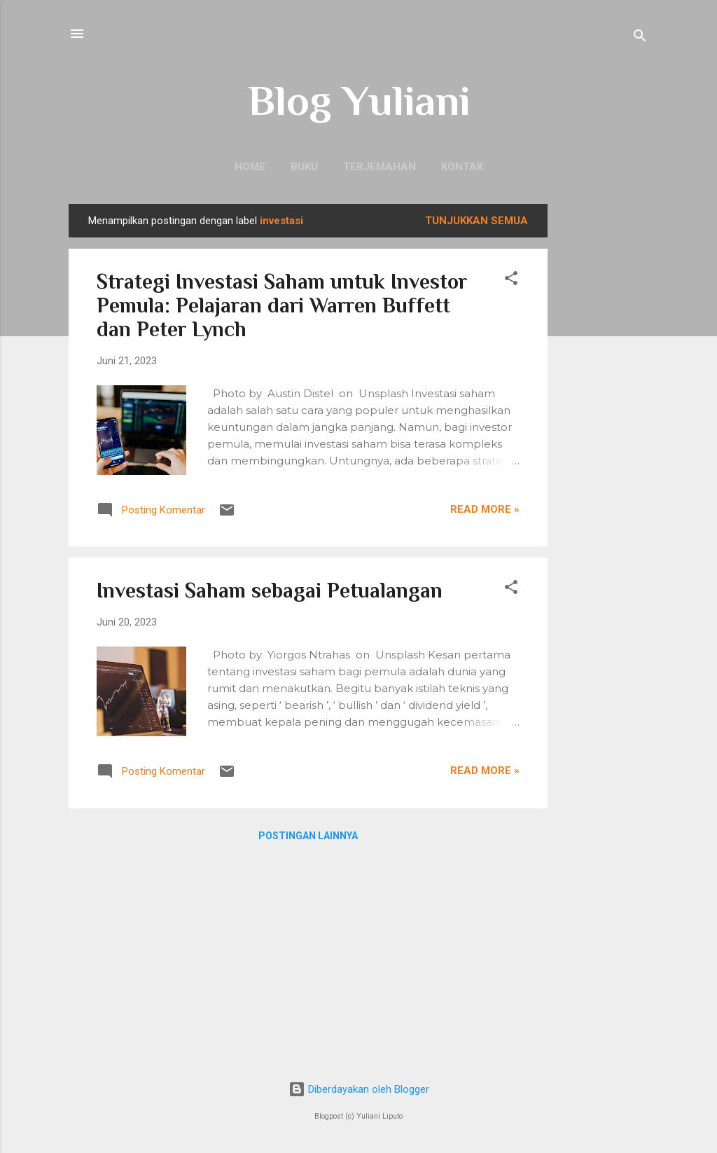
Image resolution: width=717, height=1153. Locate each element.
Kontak (462, 166)
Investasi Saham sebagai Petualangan (270, 590)
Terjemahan (379, 166)
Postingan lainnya (308, 835)
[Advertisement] (603, 414)
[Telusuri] (640, 38)
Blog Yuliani (359, 100)
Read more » (485, 509)
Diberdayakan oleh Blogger (358, 1089)
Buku (304, 166)
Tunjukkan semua (476, 220)
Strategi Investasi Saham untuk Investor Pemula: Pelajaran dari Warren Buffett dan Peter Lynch (282, 305)
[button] (511, 280)
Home (250, 166)
